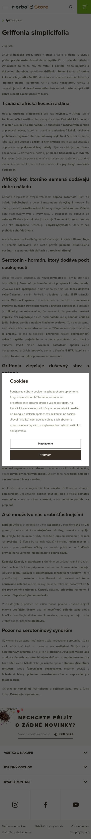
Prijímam (45, 455)
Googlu (18, 414)
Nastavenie (45, 443)
